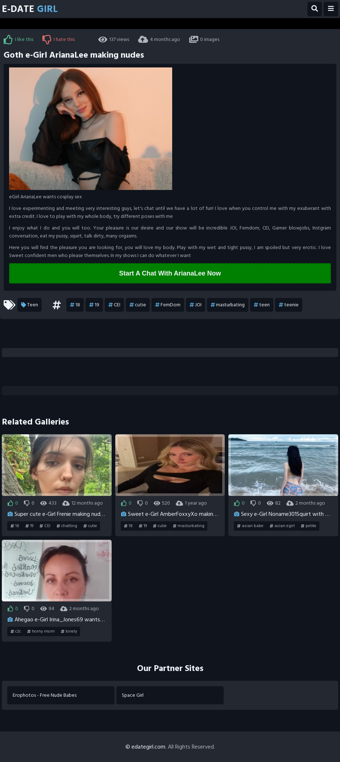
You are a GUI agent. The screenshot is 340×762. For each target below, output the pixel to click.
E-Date (30, 9)
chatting (67, 526)
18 (75, 305)
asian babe (250, 526)
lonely (69, 631)
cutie (137, 305)
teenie (289, 305)
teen (262, 305)
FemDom (168, 305)
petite (308, 526)
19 (94, 305)
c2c (16, 631)
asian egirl (282, 526)
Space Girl (133, 695)
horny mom (41, 631)
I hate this (58, 39)
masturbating (228, 305)
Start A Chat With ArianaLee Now (170, 273)
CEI (114, 305)
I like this (18, 39)
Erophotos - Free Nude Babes (44, 695)
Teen (29, 305)
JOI (196, 305)
